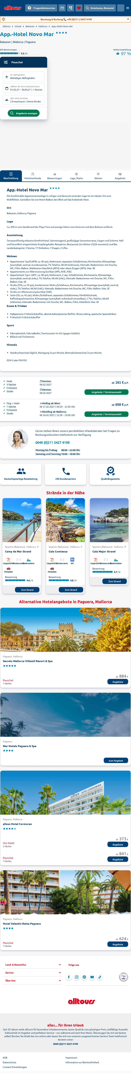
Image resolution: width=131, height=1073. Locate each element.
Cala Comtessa (58, 552)
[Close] (128, 19)
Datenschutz (9, 1063)
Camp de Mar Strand (18, 552)
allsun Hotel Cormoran (17, 825)
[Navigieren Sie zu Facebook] (69, 978)
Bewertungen (54, 177)
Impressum (71, 1058)
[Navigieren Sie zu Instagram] (77, 978)
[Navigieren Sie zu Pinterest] (84, 978)
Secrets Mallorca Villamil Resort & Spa (28, 662)
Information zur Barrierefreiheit (82, 1063)
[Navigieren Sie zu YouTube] (92, 978)
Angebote (117, 683)
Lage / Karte (76, 177)
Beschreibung (11, 177)
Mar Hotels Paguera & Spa (19, 747)
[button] (34, 966)
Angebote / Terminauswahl (106, 393)
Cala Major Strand (104, 552)
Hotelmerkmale (32, 177)
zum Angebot (116, 761)
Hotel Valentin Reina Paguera (22, 925)
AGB (5, 1058)
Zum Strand (27, 591)
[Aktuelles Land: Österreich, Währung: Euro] (120, 7)
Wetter (98, 177)
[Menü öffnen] (128, 8)
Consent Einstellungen (15, 1068)
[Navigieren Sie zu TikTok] (100, 978)
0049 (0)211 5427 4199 (52, 444)
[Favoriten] (79, 7)
